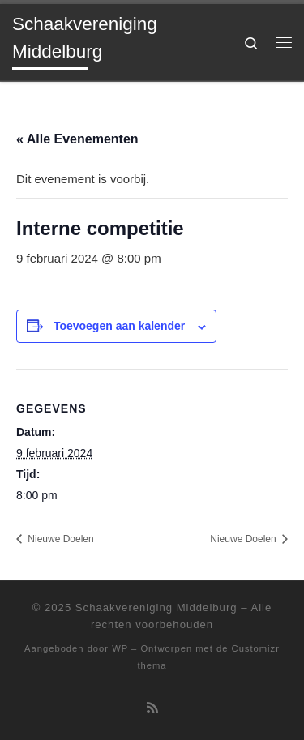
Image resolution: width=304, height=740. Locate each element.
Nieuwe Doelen (59, 539)
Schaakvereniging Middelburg (156, 607)
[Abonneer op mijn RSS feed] (152, 708)
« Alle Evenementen (77, 139)
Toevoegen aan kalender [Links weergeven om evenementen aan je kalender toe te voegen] (119, 325)
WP (120, 648)
